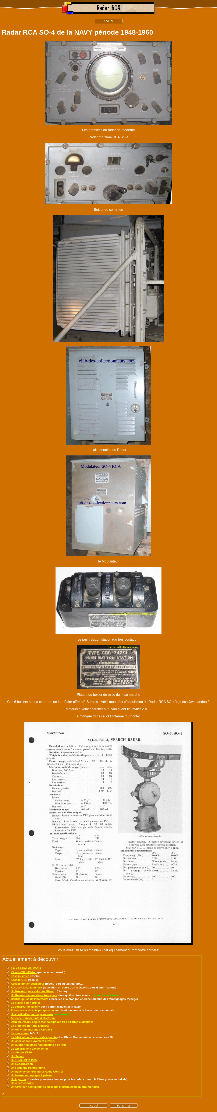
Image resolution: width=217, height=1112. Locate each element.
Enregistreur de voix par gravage (32, 1010)
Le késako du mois (26, 968)
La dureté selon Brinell (25, 1002)
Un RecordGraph (22, 1064)
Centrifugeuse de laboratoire (30, 999)
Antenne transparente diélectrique (33, 1018)
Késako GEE (19, 979)
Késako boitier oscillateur (27, 983)
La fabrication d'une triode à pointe (34, 1037)
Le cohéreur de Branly (25, 1006)
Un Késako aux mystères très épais (34, 995)
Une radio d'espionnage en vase (32, 1014)
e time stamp (21, 1033)
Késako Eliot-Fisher (23, 972)
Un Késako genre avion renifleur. (32, 991)
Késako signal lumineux (26, 987)
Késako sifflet (20, 976)
